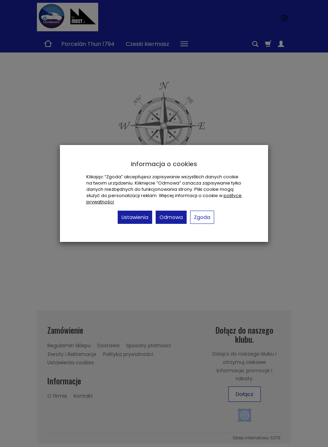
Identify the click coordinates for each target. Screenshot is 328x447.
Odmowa (171, 217)
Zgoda (202, 217)
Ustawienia (135, 217)
